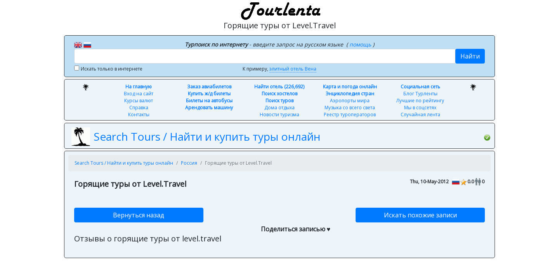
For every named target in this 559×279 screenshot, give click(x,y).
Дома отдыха (279, 107)
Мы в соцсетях (420, 107)
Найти (470, 56)
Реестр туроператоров (350, 114)
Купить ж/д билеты (209, 93)
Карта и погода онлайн (350, 86)
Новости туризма (279, 114)
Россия (189, 163)
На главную (138, 86)
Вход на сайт (138, 93)
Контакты (138, 114)
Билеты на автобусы (209, 100)
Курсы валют (138, 100)
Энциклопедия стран (350, 93)
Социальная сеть (420, 86)
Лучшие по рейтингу (420, 100)
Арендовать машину (209, 107)
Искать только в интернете (111, 68)
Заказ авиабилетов (209, 86)
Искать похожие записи (420, 215)
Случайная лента (420, 114)
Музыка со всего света (350, 107)
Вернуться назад (138, 215)
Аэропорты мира (350, 100)
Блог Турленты (420, 93)
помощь (361, 44)
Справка (138, 107)
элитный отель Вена (292, 68)
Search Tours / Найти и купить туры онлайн (207, 136)
